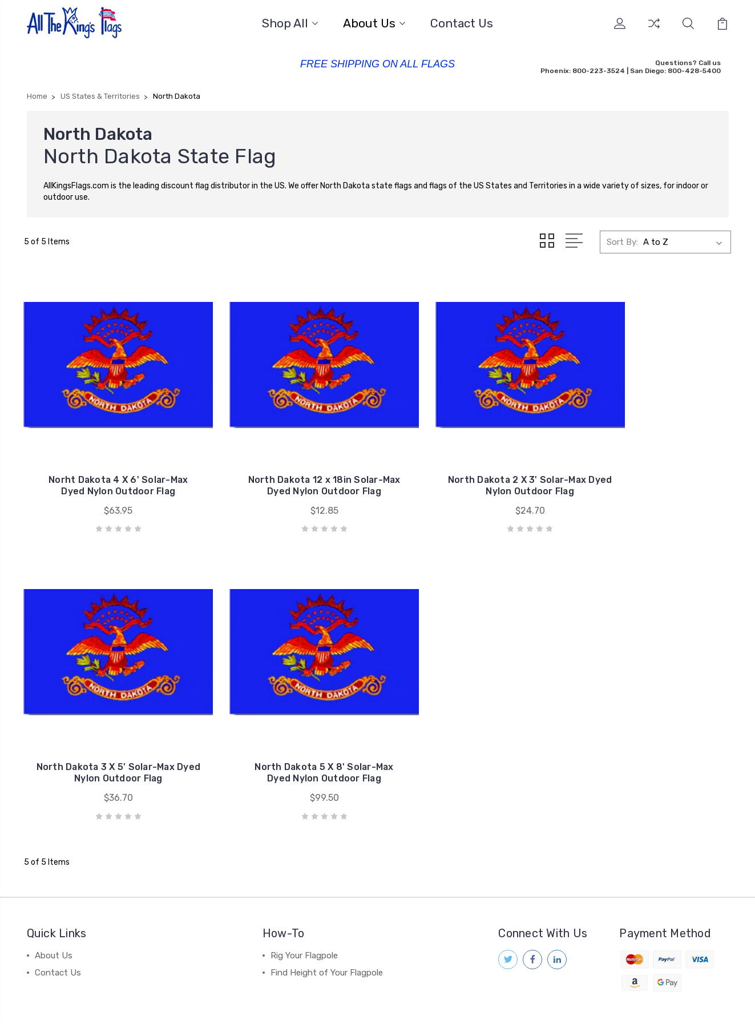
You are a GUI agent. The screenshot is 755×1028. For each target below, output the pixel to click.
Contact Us (461, 23)
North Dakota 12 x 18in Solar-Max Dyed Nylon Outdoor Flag (287, 459)
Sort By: (622, 241)
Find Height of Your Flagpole (326, 920)
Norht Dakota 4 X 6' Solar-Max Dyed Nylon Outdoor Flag (105, 459)
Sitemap (260, 1008)
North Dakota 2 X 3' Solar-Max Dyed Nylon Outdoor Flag (468, 459)
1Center (714, 1008)
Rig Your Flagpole (304, 903)
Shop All (290, 23)
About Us (374, 23)
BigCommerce (207, 1008)
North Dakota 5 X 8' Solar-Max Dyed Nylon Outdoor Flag (105, 720)
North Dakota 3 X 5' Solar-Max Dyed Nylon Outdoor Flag (649, 459)
